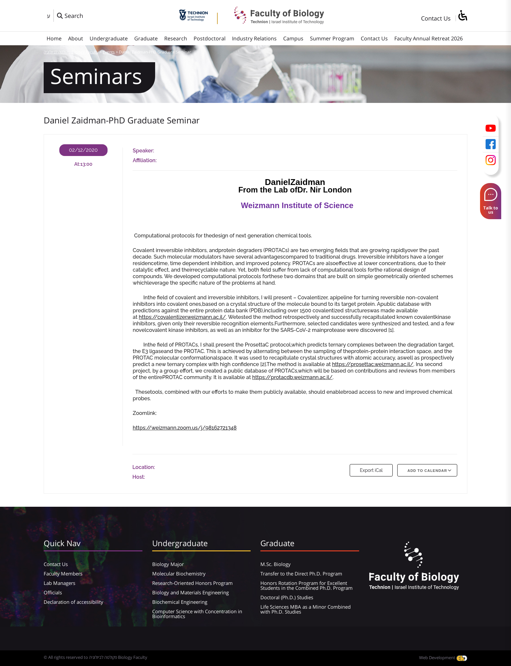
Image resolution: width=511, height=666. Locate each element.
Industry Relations (254, 38)
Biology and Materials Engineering (190, 592)
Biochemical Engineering (179, 602)
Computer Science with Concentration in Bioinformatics (197, 613)
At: (77, 164)
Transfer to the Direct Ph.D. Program (301, 573)
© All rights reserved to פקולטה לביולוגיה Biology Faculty (95, 657)
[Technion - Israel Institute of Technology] (193, 19)
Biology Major (168, 564)
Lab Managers (59, 583)
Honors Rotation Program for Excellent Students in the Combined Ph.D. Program (306, 585)
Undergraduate (109, 38)
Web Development (443, 657)
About (75, 38)
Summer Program (332, 38)
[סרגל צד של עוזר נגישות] (462, 15)
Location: (143, 467)
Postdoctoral (210, 38)
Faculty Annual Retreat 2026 (428, 38)
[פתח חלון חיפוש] (70, 15)
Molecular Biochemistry (179, 573)
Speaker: (143, 151)
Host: (138, 477)
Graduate (146, 38)
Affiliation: (144, 160)
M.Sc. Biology (275, 564)
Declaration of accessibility (73, 602)
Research (175, 38)
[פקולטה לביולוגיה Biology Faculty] (274, 22)
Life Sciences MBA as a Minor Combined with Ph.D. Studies (305, 609)
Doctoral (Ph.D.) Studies (286, 597)
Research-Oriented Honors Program (192, 583)
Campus (293, 38)
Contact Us (436, 18)
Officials (53, 592)
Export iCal (371, 470)
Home (54, 38)
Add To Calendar (427, 471)
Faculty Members (63, 573)
